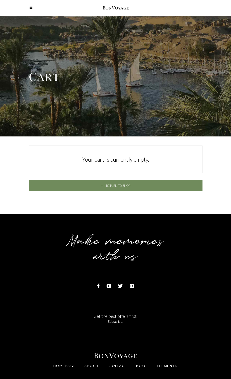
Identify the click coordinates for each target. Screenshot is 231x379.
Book (142, 366)
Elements (167, 366)
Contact (117, 366)
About (91, 366)
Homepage (64, 366)
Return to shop (117, 185)
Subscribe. (115, 321)
